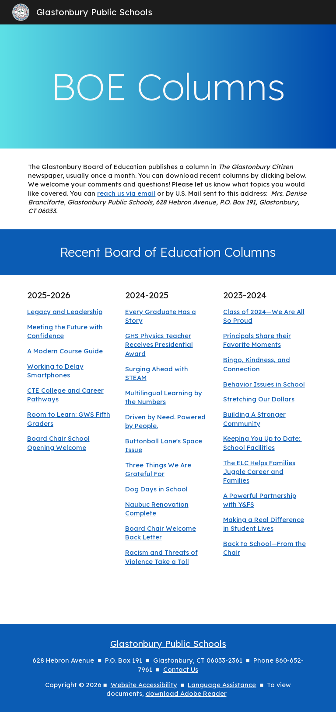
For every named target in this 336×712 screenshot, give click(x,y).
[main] (167, 86)
